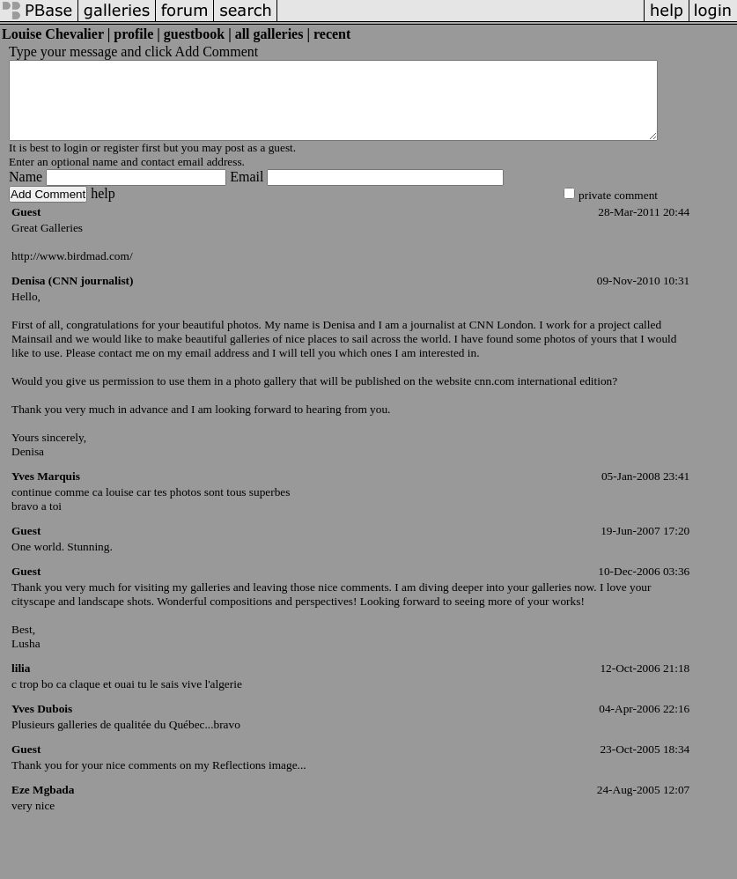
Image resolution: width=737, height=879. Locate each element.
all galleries (269, 33)
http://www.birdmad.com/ (72, 271)
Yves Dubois (41, 724)
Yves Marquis (45, 492)
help (103, 209)
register (120, 163)
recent (331, 33)
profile (133, 33)
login (75, 163)
